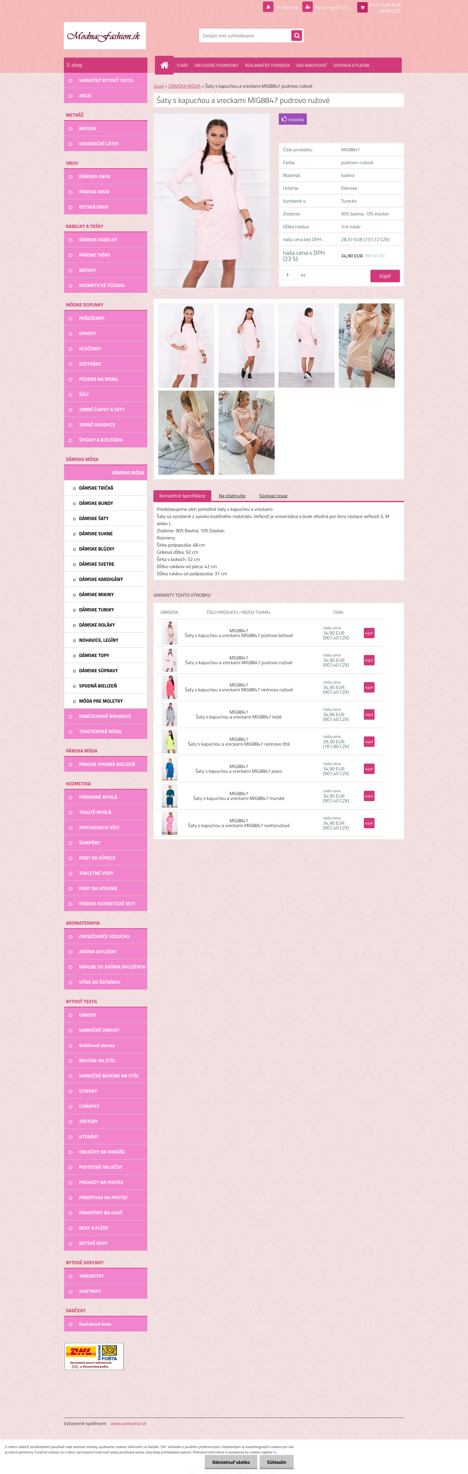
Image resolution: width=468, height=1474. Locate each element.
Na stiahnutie (232, 495)
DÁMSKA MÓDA (184, 86)
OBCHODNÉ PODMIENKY (217, 65)
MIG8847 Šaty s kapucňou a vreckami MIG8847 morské (238, 796)
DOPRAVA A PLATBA (351, 65)
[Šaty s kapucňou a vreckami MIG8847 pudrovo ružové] (187, 304)
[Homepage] (167, 65)
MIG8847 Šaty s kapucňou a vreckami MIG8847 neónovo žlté (239, 741)
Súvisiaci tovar (273, 495)
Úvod (158, 86)
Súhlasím (276, 1462)
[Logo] (105, 35)
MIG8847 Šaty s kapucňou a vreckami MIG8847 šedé (238, 714)
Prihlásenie (287, 7)
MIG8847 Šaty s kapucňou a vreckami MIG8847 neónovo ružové (239, 687)
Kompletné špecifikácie (182, 495)
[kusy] (290, 275)
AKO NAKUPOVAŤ (311, 65)
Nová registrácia (331, 7)
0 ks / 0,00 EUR (385, 4)
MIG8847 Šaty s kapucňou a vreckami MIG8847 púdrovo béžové (239, 633)
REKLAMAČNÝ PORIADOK (267, 65)
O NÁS (182, 65)
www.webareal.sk (129, 1423)
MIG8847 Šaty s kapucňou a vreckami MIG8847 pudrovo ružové (238, 660)
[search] (296, 35)
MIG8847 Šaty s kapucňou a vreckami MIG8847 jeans (238, 769)
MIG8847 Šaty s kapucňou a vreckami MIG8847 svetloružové (239, 823)
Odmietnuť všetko (231, 1462)
